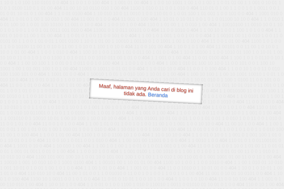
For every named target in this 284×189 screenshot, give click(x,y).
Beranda (158, 94)
